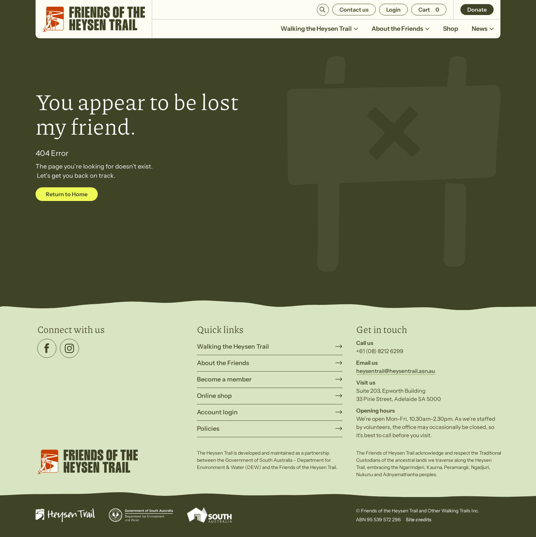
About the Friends (400, 31)
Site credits (418, 519)
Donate (477, 9)
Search (323, 10)
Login (393, 9)
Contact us (353, 9)
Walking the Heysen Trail (319, 31)
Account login (217, 412)
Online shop (214, 396)
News (483, 31)
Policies (208, 428)
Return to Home (67, 194)
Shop (450, 28)
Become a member (224, 379)
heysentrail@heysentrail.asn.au (395, 370)
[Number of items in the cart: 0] (428, 9)
